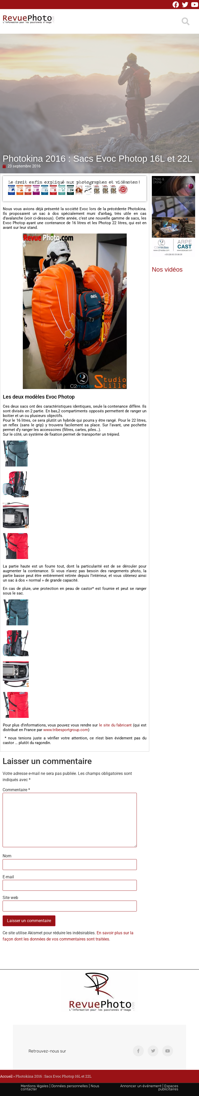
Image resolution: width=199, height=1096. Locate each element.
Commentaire (16, 790)
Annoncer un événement (140, 1086)
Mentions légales (34, 1086)
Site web (10, 898)
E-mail (8, 877)
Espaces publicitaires (168, 1087)
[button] (185, 21)
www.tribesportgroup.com (65, 729)
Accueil (6, 1076)
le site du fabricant (115, 725)
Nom (7, 856)
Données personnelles (69, 1086)
